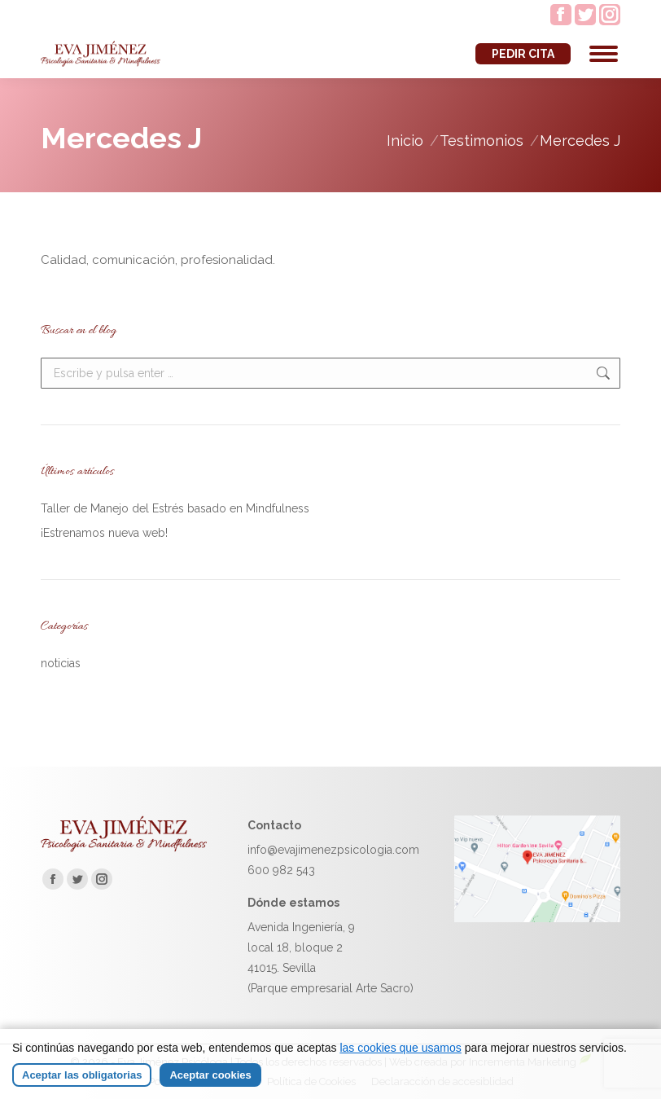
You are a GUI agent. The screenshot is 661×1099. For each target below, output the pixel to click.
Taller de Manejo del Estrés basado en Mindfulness (175, 508)
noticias (61, 663)
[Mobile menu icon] (603, 54)
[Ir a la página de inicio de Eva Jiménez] (124, 848)
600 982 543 (281, 870)
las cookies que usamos (400, 1047)
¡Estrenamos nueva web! (104, 532)
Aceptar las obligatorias (82, 1075)
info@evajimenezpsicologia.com (333, 849)
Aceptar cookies (210, 1075)
